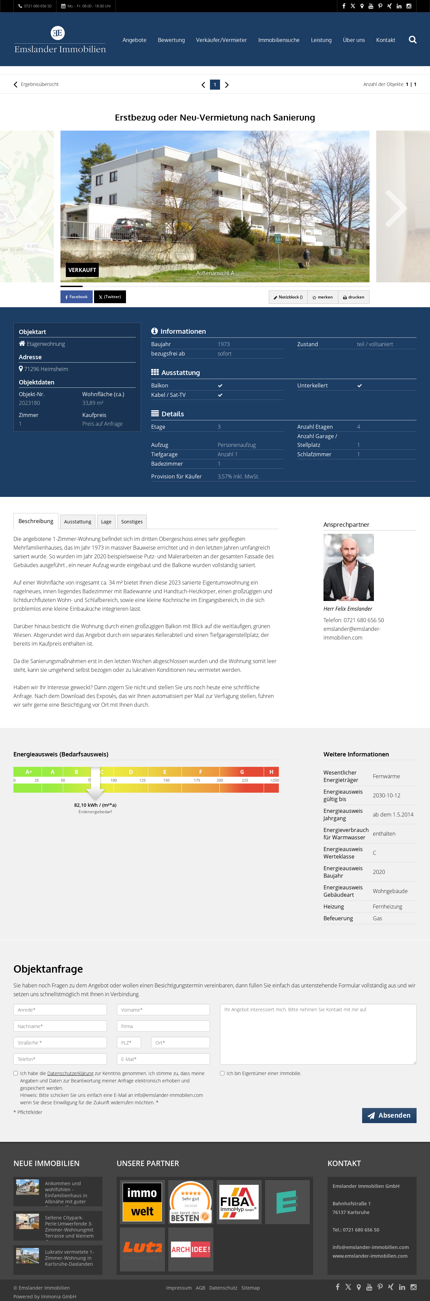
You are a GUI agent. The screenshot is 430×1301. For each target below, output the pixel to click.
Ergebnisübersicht (36, 84)
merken (322, 297)
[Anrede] (60, 1009)
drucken (353, 297)
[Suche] (415, 44)
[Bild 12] (314, 286)
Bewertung (171, 40)
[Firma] (163, 1026)
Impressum (179, 1288)
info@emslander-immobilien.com (371, 1247)
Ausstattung (77, 521)
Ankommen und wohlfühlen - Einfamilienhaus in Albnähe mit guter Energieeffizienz (66, 1195)
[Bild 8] (226, 286)
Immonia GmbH (58, 1296)
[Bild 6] (182, 286)
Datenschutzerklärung (70, 1073)
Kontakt (385, 40)
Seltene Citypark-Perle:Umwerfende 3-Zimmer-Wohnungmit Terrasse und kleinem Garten (69, 1229)
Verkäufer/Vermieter (221, 40)
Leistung (321, 40)
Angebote (134, 40)
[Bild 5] (160, 286)
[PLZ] (129, 1042)
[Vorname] (163, 1009)
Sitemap (251, 1288)
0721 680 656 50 (37, 5)
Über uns (354, 40)
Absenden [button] (395, 1115)
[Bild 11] (292, 286)
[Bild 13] (336, 286)
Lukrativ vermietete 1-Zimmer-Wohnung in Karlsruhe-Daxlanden (69, 1258)
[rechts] (227, 84)
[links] (203, 84)
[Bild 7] (204, 286)
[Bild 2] (94, 286)
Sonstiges (132, 521)
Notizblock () (286, 297)
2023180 (29, 403)
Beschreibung (35, 521)
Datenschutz (223, 1288)
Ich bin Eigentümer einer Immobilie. (260, 1073)
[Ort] (180, 1042)
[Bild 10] (270, 286)
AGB (200, 1288)
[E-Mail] (163, 1059)
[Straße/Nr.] (60, 1042)
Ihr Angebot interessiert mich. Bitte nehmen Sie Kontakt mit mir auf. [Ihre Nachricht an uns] (318, 1034)
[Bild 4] (138, 286)
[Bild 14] (358, 286)
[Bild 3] (115, 286)
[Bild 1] (71, 286)
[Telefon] (60, 1059)
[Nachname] (60, 1026)
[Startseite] (60, 39)
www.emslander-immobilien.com (370, 1256)
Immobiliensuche (279, 40)
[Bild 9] (248, 286)
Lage (106, 521)
